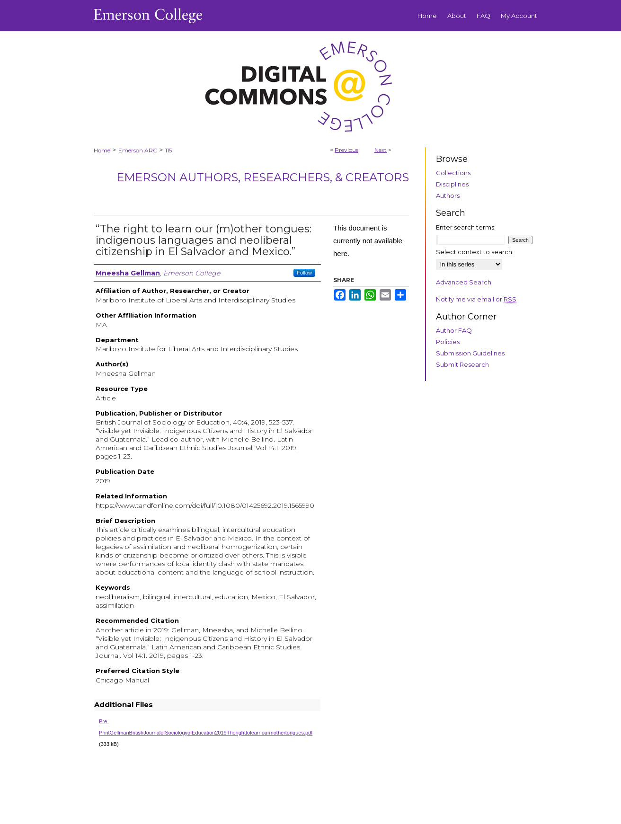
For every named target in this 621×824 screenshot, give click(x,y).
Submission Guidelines (470, 353)
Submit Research (462, 364)
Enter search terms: (466, 227)
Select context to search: (475, 252)
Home (102, 150)
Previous (346, 149)
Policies (448, 342)
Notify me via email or (476, 299)
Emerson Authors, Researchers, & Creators (262, 177)
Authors (448, 195)
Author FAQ (454, 330)
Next (380, 149)
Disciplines (452, 184)
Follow (304, 272)
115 (168, 150)
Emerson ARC (137, 150)
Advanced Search (463, 282)
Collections (453, 173)
